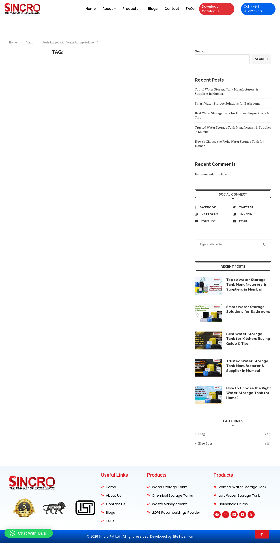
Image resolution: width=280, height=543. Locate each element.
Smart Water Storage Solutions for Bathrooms (227, 103)
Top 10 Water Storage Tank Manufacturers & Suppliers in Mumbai (246, 285)
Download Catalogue (211, 8)
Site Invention (183, 536)
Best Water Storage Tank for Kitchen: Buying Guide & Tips (248, 339)
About (107, 8)
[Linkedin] (251, 214)
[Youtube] (213, 221)
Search (200, 51)
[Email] (251, 221)
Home (91, 8)
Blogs (153, 8)
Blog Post (234, 443)
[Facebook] (213, 207)
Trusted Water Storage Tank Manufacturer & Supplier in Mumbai (247, 366)
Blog (234, 434)
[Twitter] (251, 207)
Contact (171, 8)
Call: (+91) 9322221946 (253, 8)
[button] (28, 533)
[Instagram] (213, 214)
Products (130, 8)
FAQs (190, 8)
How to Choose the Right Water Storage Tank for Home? (245, 393)
